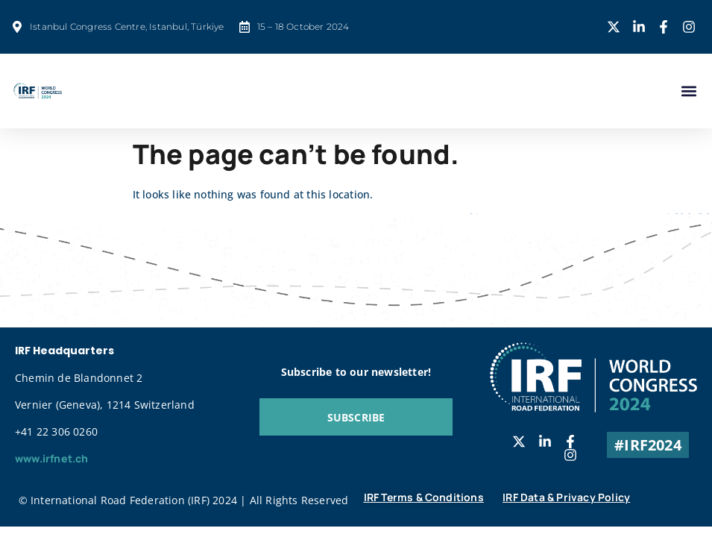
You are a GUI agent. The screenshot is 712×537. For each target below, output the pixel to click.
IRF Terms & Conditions (424, 497)
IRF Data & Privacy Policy (566, 497)
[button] (688, 91)
